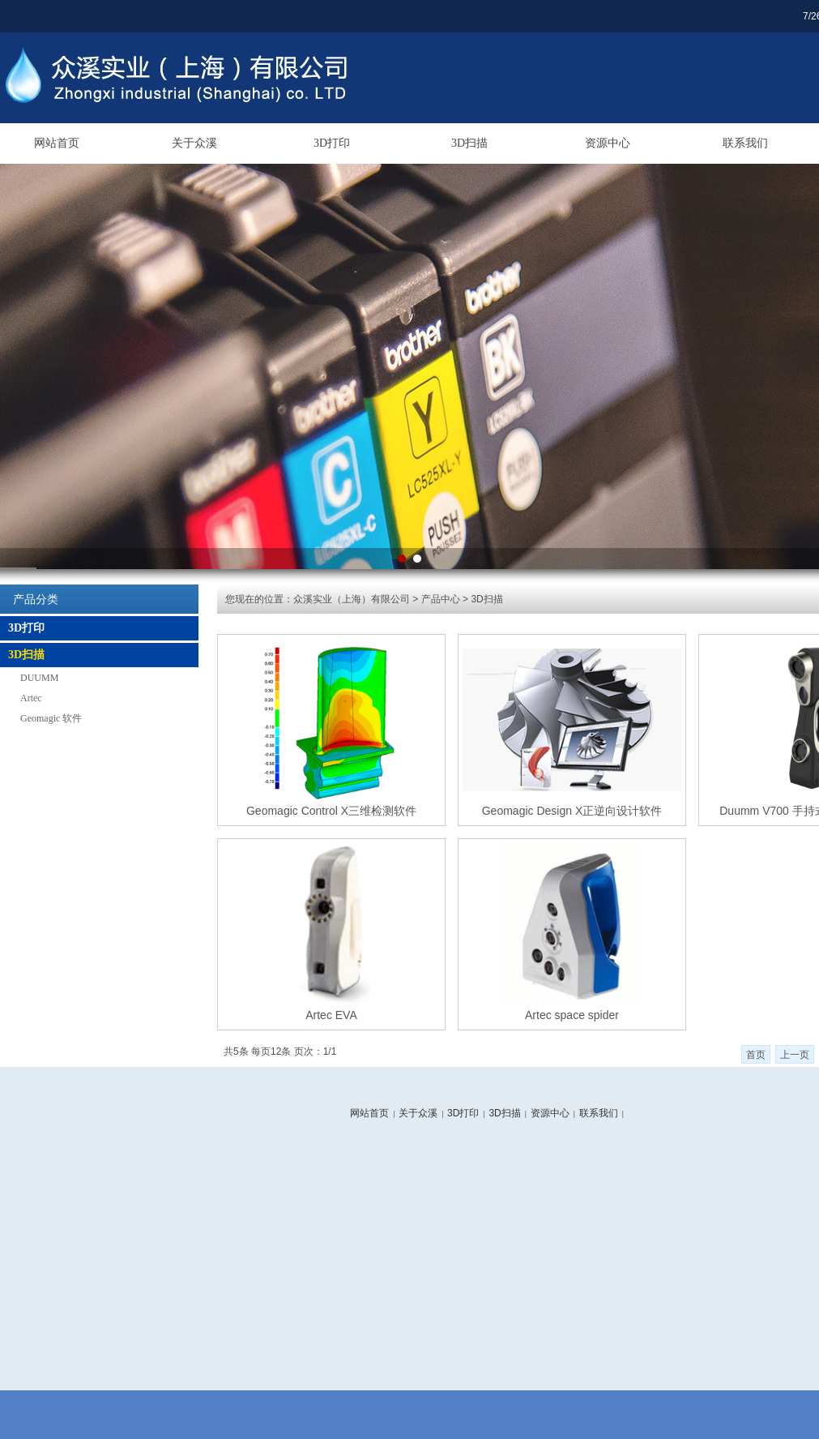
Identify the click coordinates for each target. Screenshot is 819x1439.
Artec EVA (331, 1015)
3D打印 (332, 143)
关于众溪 (194, 143)
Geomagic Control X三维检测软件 (331, 810)
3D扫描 (469, 143)
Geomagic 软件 (51, 718)
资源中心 (607, 143)
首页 (756, 1054)
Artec (31, 698)
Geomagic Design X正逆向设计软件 (572, 810)
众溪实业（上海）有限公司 (351, 599)
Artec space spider (572, 1015)
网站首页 (56, 143)
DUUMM (39, 677)
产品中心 (440, 599)
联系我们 (745, 143)
